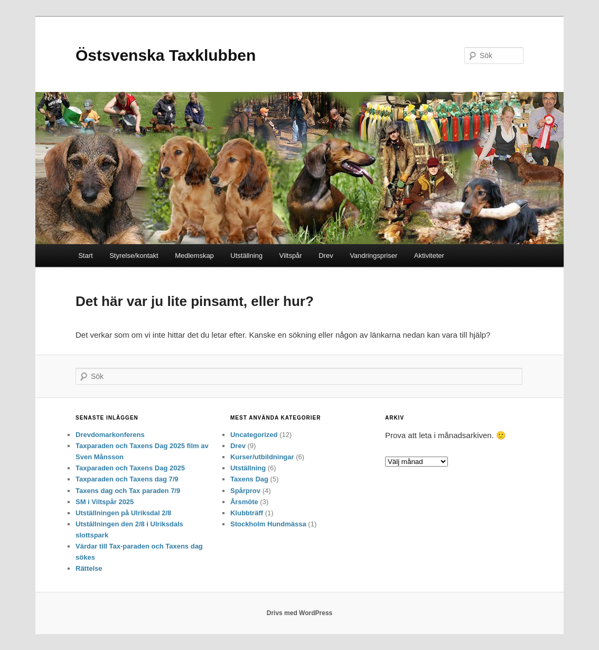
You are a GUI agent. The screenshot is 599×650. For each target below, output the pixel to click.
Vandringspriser (373, 255)
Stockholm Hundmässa (268, 524)
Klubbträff (246, 513)
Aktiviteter (429, 255)
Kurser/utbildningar (262, 457)
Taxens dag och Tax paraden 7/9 (128, 491)
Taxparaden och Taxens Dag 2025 (130, 468)
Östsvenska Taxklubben (166, 55)
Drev (326, 255)
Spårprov (245, 491)
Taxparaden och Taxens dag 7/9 (127, 479)
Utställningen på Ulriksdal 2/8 (123, 513)
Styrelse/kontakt (133, 255)
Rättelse (89, 568)
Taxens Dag (249, 479)
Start (85, 255)
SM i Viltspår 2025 (105, 502)
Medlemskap (194, 255)
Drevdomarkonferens (110, 435)
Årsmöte (244, 502)
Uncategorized (254, 435)
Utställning (246, 255)
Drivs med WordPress (300, 613)
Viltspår (290, 255)
